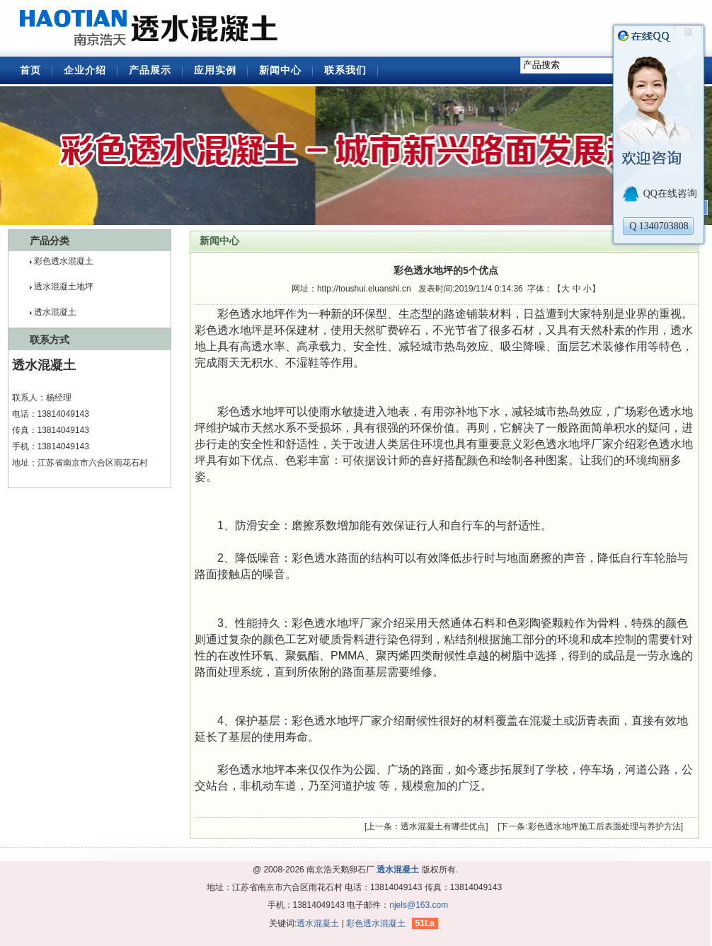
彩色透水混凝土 (63, 261)
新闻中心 (280, 70)
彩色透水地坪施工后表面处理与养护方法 (604, 826)
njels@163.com (418, 905)
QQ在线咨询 (670, 193)
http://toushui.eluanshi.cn (364, 289)
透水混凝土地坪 (63, 287)
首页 (30, 70)
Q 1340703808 (659, 226)
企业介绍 (85, 70)
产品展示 (150, 70)
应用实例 (215, 70)
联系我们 (345, 70)
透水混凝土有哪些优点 (443, 826)
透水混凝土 (150, 28)
